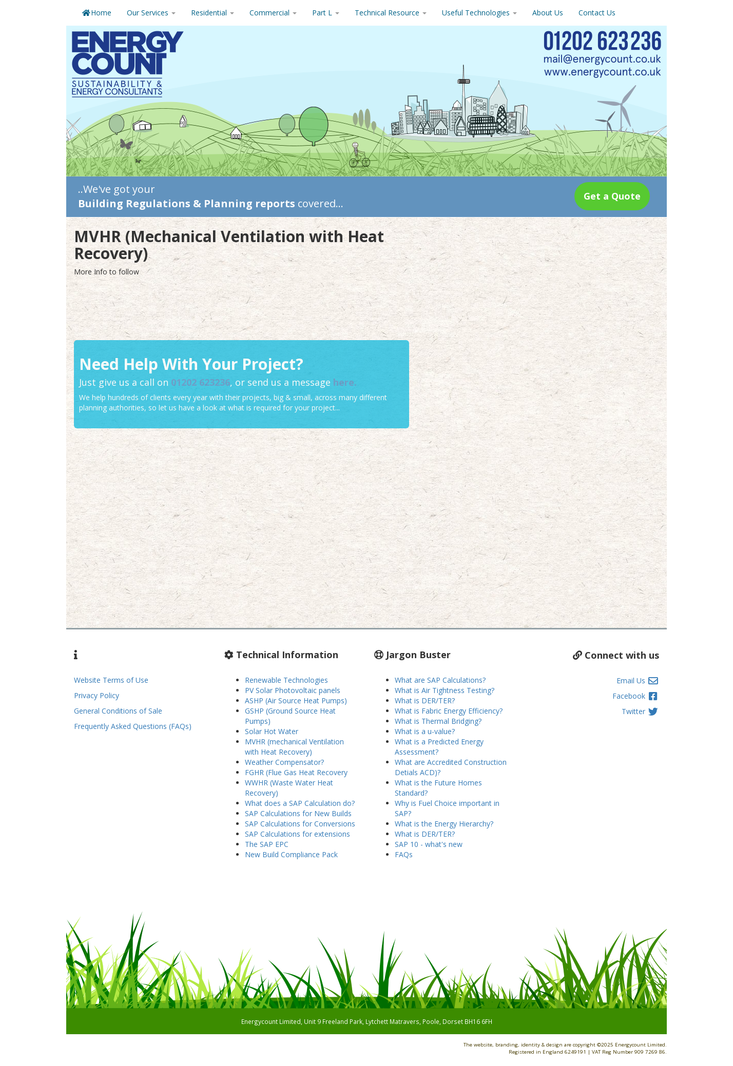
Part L (325, 12)
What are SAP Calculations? (440, 680)
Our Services (151, 12)
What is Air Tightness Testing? (444, 690)
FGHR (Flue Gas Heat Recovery (296, 772)
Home (96, 12)
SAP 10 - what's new (428, 844)
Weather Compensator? (284, 762)
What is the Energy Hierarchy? (444, 823)
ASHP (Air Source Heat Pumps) (296, 700)
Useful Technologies (479, 12)
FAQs (404, 854)
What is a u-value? (425, 731)
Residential (212, 12)
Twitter (640, 711)
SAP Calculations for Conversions (300, 823)
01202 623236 (200, 382)
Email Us (637, 680)
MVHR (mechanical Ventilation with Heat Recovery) (294, 747)
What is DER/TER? (425, 700)
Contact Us (596, 12)
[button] (612, 196)
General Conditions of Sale (118, 711)
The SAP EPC (266, 844)
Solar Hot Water (271, 731)
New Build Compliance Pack (291, 854)
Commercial (273, 12)
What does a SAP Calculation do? (300, 803)
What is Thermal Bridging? (438, 721)
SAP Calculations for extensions (297, 834)
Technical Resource (391, 12)
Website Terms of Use (111, 680)
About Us (547, 12)
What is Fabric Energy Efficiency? (449, 711)
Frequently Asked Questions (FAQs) (132, 726)
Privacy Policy (96, 695)
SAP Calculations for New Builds (298, 813)
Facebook (635, 696)
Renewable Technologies (286, 680)
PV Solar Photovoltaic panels (292, 690)
